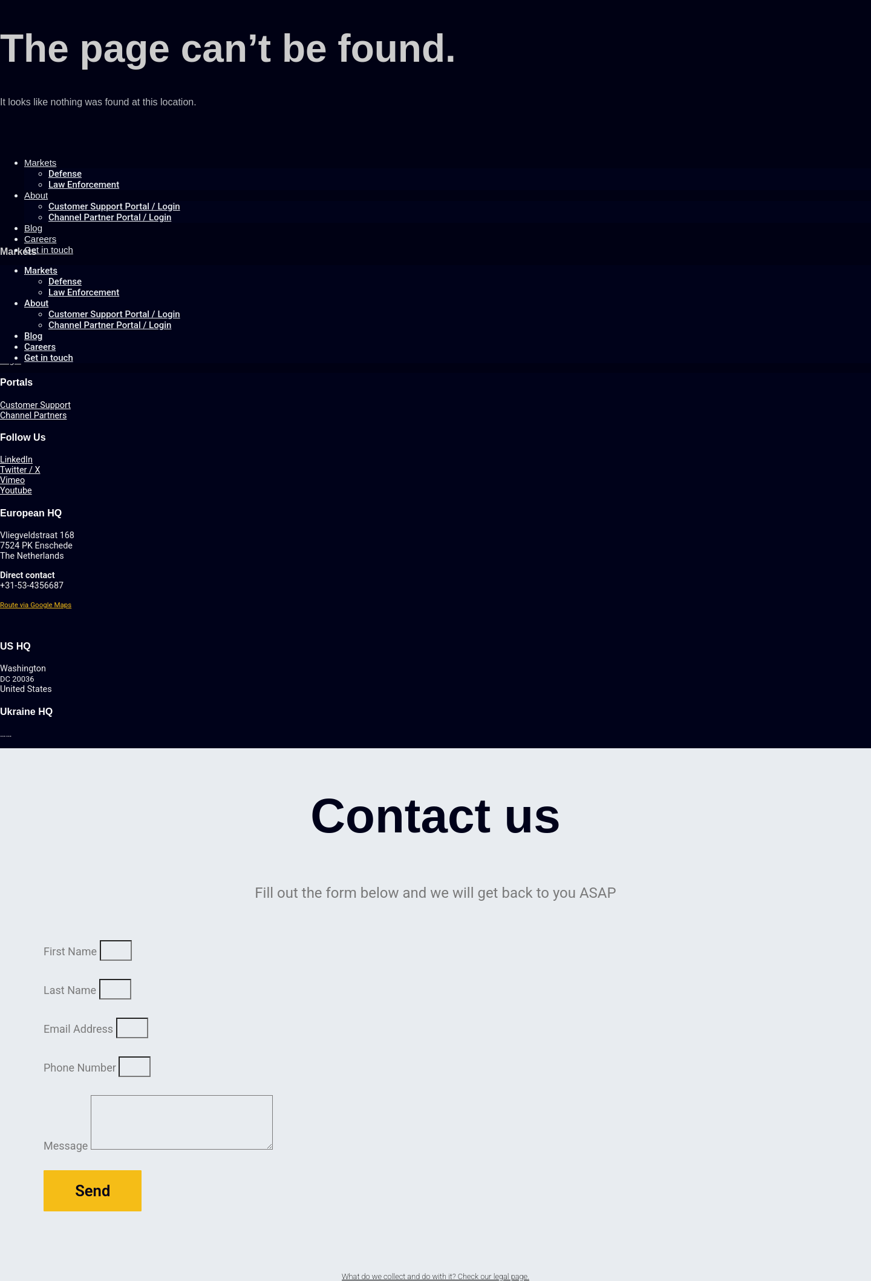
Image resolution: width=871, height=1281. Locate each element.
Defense (65, 173)
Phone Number (81, 1067)
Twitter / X (20, 470)
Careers (40, 346)
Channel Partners (33, 415)
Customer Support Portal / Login (114, 206)
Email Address (80, 1028)
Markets (40, 162)
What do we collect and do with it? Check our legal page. (435, 1276)
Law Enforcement (83, 184)
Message (67, 1145)
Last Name (71, 990)
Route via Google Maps (35, 605)
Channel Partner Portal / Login (109, 217)
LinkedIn (16, 460)
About (36, 195)
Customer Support (35, 405)
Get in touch (48, 250)
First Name (72, 951)
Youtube (16, 491)
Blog (33, 336)
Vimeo (12, 480)
